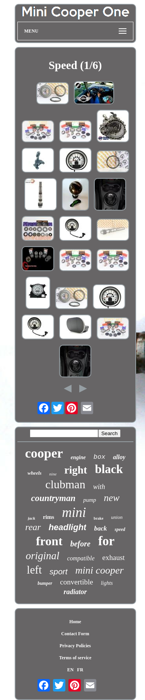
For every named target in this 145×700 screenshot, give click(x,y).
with (99, 487)
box (100, 457)
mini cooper (99, 570)
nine (52, 474)
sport (58, 571)
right (75, 470)
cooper (44, 453)
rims (48, 517)
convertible (76, 582)
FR (80, 669)
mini (74, 512)
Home (75, 621)
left (34, 569)
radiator (75, 592)
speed (119, 529)
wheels (34, 473)
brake (98, 518)
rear (33, 527)
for (106, 541)
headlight (68, 527)
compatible (80, 558)
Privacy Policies (75, 645)
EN (70, 669)
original (42, 556)
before (80, 543)
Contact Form (75, 633)
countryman (53, 498)
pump (89, 500)
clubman (65, 484)
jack (31, 518)
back (100, 528)
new (111, 498)
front (49, 541)
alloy (119, 457)
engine (78, 457)
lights (107, 583)
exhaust (113, 557)
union (117, 517)
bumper (45, 583)
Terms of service (75, 657)
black (109, 469)
